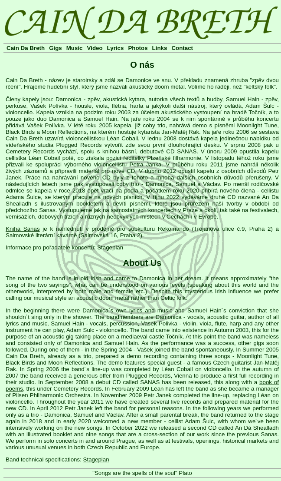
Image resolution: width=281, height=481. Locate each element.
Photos (137, 48)
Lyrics (115, 48)
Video (95, 48)
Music (74, 48)
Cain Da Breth (26, 48)
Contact (182, 48)
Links (159, 48)
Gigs (55, 48)
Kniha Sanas (23, 229)
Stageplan (110, 247)
